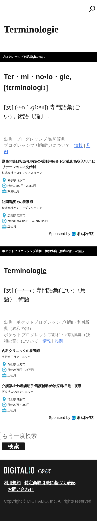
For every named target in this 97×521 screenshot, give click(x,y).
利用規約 (12, 482)
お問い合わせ (21, 489)
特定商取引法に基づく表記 (49, 482)
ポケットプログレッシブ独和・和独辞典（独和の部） (38, 251)
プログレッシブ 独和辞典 (19, 57)
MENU (9, 10)
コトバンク (50, 9)
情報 (78, 145)
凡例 (58, 341)
